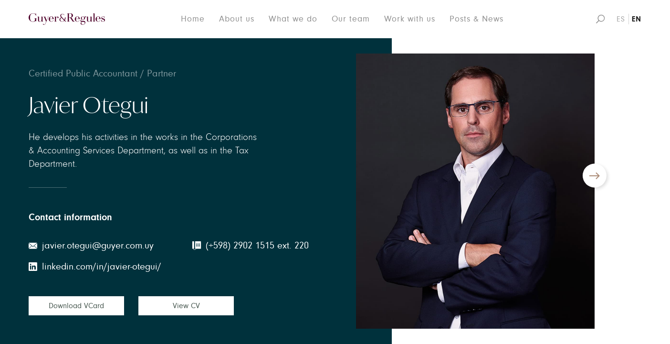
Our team (351, 19)
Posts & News (476, 19)
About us (236, 19)
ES (621, 19)
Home (193, 19)
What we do (293, 19)
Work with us (409, 19)
